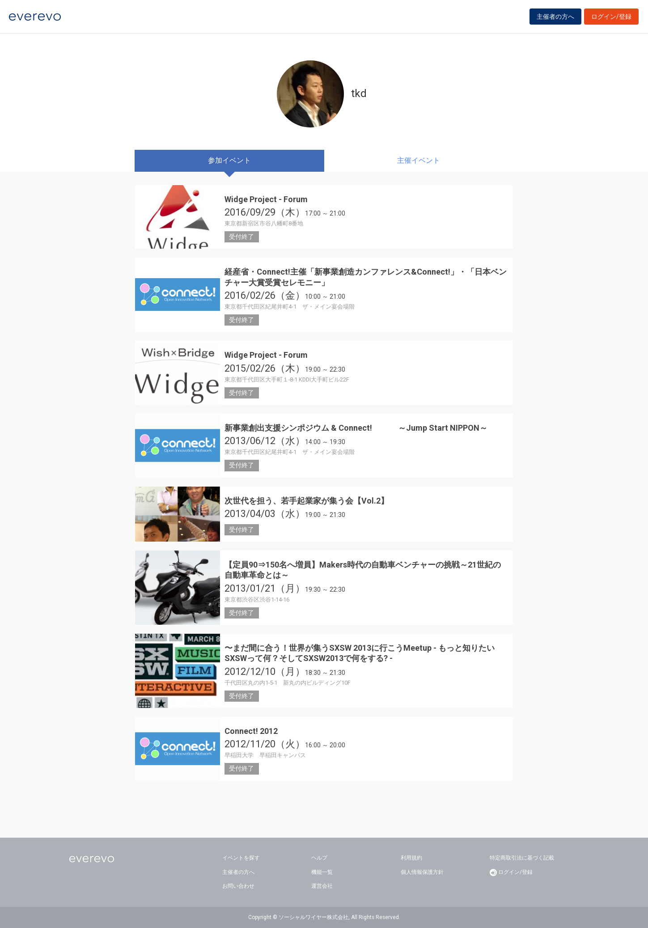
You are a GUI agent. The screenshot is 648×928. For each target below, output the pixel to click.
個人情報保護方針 (422, 872)
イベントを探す (241, 858)
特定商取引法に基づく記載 (522, 858)
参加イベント (229, 160)
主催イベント (418, 160)
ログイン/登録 (611, 18)
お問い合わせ (238, 886)
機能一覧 (322, 872)
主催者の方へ (555, 18)
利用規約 (411, 858)
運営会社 (322, 886)
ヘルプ (319, 858)
